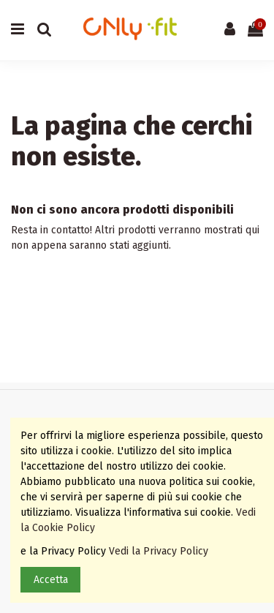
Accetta (51, 579)
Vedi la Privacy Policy (160, 551)
